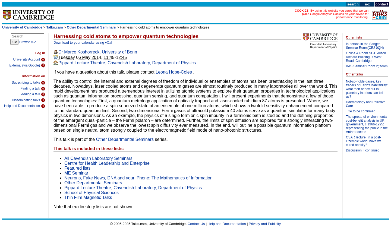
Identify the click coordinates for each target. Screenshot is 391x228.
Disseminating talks (28, 100)
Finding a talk (33, 89)
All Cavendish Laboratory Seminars (98, 158)
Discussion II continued (362, 150)
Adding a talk (33, 94)
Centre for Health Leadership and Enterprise (107, 163)
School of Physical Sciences (91, 192)
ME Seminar (76, 173)
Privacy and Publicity (265, 224)
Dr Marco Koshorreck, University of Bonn (97, 52)
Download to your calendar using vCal (82, 42)
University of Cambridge (22, 27)
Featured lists (77, 168)
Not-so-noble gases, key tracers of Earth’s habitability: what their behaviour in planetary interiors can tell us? (367, 89)
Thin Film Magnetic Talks (88, 197)
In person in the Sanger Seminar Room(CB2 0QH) (365, 46)
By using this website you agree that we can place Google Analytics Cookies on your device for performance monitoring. (335, 14)
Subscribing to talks (28, 83)
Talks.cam (54, 27)
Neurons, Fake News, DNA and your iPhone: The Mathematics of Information (138, 178)
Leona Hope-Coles (174, 72)
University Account (29, 60)
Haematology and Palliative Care (365, 104)
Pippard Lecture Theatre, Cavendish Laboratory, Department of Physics (127, 63)
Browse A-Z (27, 42)
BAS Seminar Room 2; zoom (366, 66)
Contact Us (196, 224)
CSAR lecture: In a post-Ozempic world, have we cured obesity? (363, 141)
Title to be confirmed (360, 111)
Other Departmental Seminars (91, 27)
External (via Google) (27, 65)
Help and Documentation (24, 106)
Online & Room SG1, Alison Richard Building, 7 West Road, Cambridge (366, 57)
